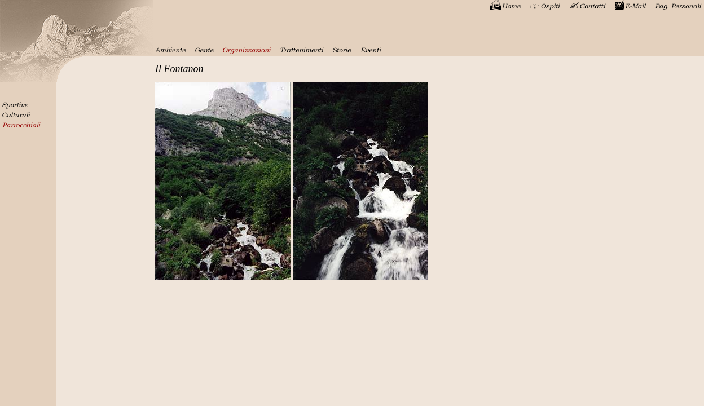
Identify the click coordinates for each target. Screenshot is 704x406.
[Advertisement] (670, 149)
